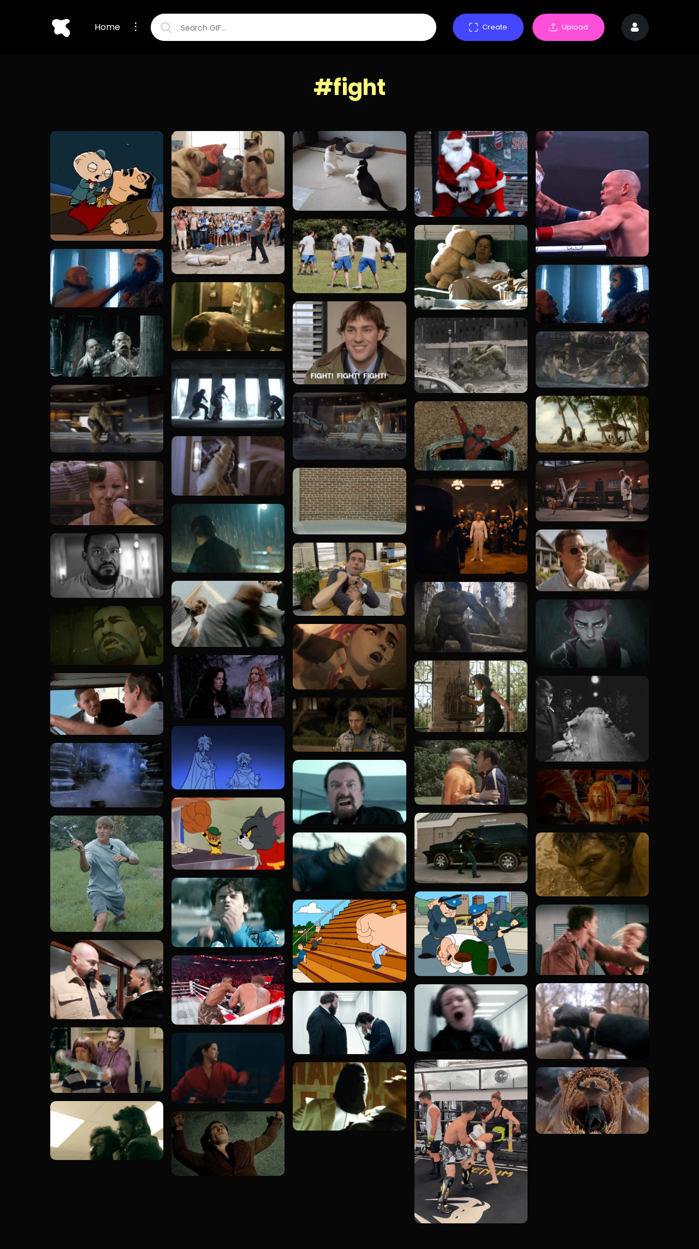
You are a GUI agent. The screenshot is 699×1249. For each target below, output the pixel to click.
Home (107, 27)
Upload (568, 27)
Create (488, 27)
